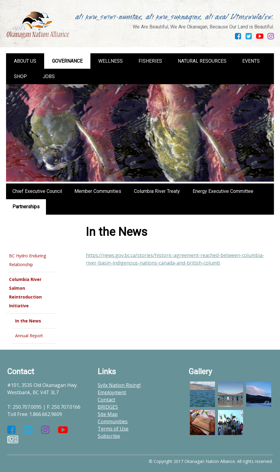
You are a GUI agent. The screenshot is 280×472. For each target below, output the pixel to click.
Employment (112, 392)
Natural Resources (202, 61)
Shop (20, 76)
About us (25, 61)
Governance (67, 61)
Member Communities (97, 191)
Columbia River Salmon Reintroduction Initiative (25, 292)
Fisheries (150, 61)
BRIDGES (108, 407)
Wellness (110, 61)
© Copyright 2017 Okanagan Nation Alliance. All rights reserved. (211, 461)
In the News (28, 321)
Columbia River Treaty (157, 191)
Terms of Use (113, 428)
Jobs (49, 76)
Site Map (108, 414)
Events (251, 61)
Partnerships (26, 207)
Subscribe (109, 436)
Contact (106, 399)
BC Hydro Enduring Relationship (27, 260)
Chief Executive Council (37, 191)
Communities (113, 421)
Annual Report (29, 335)
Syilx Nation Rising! (119, 385)
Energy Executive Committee (223, 191)
